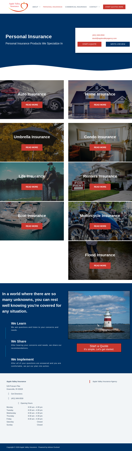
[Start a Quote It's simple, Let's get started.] (99, 347)
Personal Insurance (52, 7)
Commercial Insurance (76, 7)
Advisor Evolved (54, 447)
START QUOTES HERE (114, 7)
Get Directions (16, 394)
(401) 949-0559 (98, 35)
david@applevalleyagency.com (104, 38)
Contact (94, 7)
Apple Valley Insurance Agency (105, 381)
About (36, 7)
